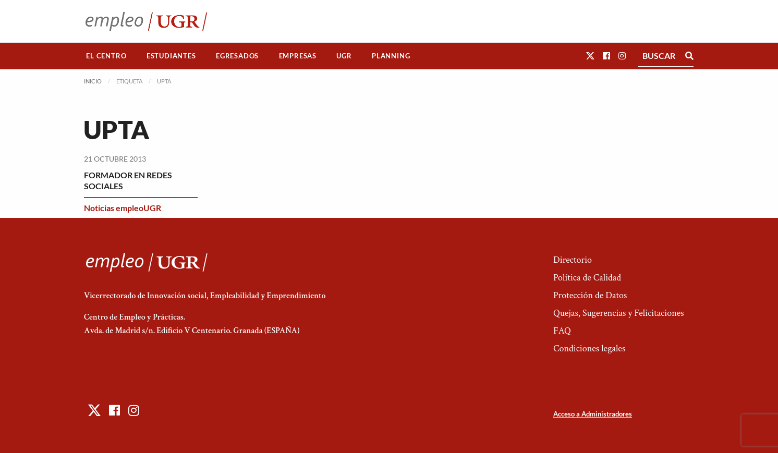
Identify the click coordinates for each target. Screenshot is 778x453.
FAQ (562, 331)
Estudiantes (171, 56)
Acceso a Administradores (592, 414)
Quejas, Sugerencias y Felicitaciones (618, 313)
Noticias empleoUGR (122, 208)
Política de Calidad (587, 278)
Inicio (93, 81)
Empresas (298, 56)
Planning (391, 56)
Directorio (572, 260)
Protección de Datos (590, 295)
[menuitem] (106, 56)
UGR (343, 56)
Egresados (237, 56)
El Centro (106, 56)
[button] (590, 55)
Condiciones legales (589, 348)
